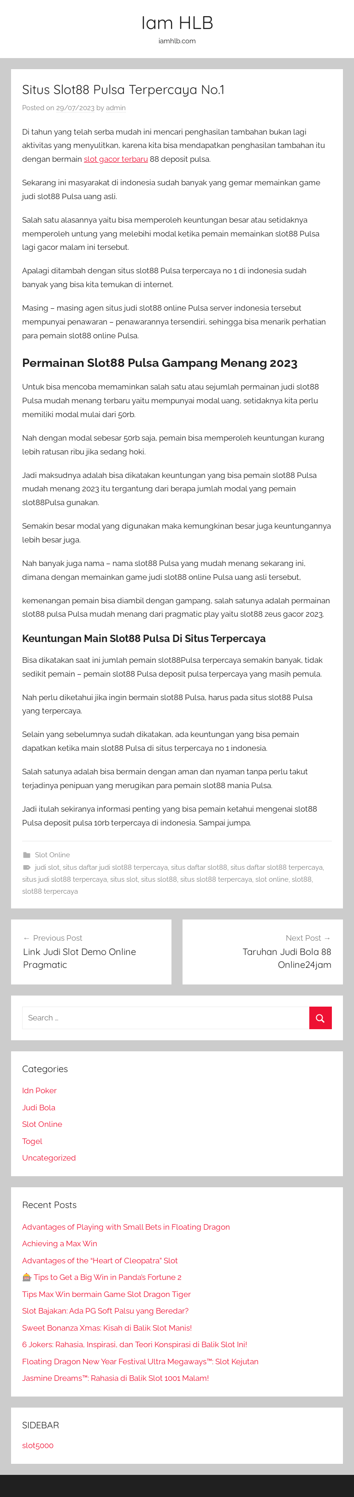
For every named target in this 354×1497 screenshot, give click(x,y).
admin (116, 108)
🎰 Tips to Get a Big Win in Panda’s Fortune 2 (102, 1277)
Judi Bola (38, 1107)
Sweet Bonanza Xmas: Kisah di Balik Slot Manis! (107, 1327)
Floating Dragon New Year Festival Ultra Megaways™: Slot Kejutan (140, 1361)
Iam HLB (177, 22)
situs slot (124, 879)
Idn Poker (39, 1090)
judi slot (47, 867)
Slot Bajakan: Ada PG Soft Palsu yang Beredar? (105, 1310)
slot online (272, 879)
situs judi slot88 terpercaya (64, 879)
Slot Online (52, 855)
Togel (32, 1141)
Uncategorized (49, 1157)
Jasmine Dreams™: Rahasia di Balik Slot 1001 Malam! (115, 1378)
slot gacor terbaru (116, 159)
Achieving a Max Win (59, 1243)
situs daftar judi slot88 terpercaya (115, 867)
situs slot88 (159, 879)
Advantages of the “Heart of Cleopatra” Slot (100, 1260)
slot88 (302, 879)
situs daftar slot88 (199, 867)
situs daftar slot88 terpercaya (276, 867)
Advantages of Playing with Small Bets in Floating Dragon (126, 1227)
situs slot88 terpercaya (216, 879)
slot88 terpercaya (50, 891)
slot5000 (37, 1445)
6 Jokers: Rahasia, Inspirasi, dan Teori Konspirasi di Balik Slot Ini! (134, 1344)
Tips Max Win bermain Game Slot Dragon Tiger (106, 1294)
